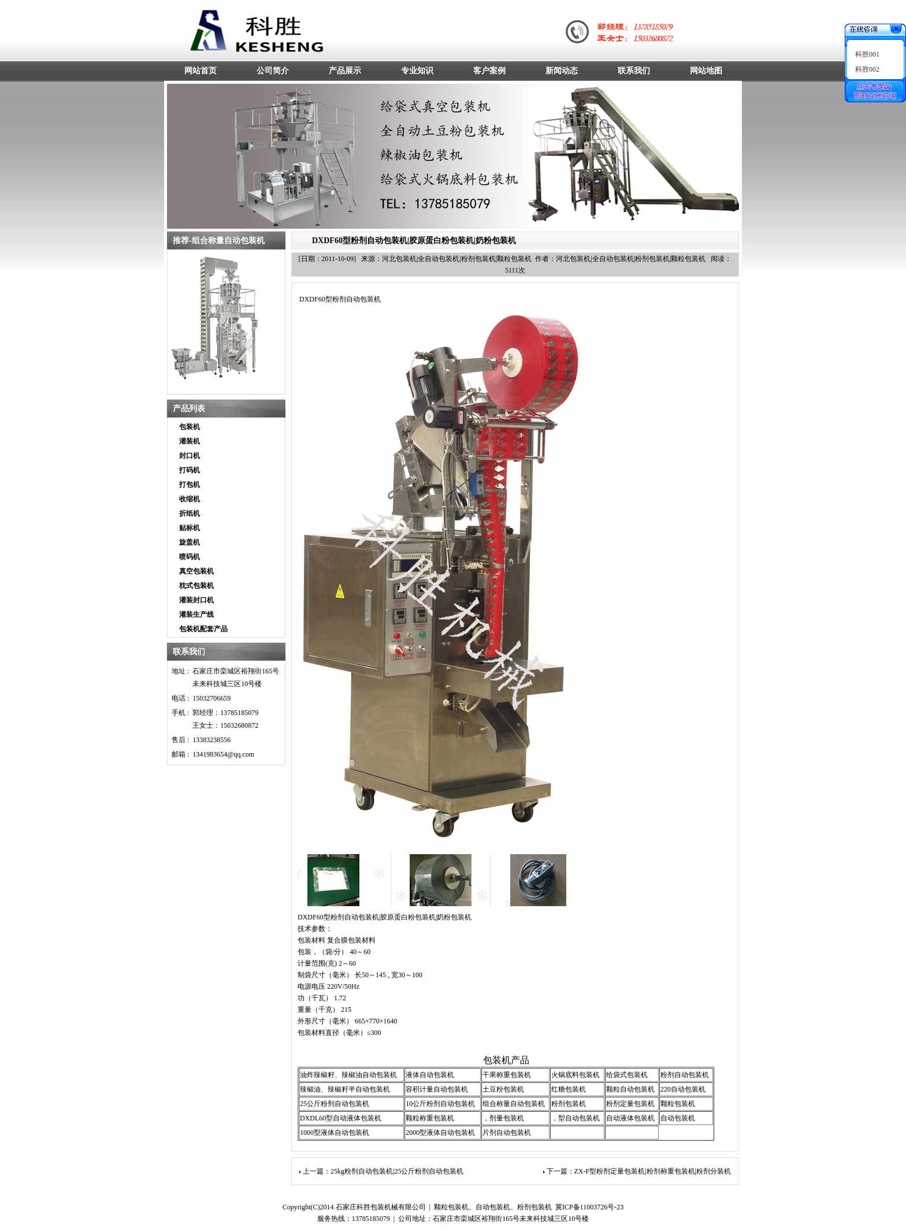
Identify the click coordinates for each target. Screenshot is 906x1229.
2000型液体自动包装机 (440, 1133)
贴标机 (189, 528)
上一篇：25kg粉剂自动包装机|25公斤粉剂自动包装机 (383, 1171)
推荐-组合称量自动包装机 (219, 240)
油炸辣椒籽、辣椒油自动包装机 (348, 1075)
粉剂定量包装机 (630, 1104)
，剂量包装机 (503, 1118)
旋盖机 (189, 542)
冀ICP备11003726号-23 (589, 1207)
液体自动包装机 (430, 1075)
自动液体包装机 (630, 1118)
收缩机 (189, 499)
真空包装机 (196, 571)
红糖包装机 (568, 1089)
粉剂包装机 (568, 1104)
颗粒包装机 (677, 1104)
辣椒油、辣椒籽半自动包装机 (345, 1089)
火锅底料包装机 (575, 1075)
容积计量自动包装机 (437, 1089)
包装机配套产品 (203, 629)
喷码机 (189, 557)
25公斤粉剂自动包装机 (334, 1104)
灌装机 (189, 441)
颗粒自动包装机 (630, 1089)
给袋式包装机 (627, 1075)
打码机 (189, 470)
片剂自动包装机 (506, 1133)
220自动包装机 (683, 1089)
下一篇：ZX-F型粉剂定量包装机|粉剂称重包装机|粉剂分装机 (639, 1171)
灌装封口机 (196, 600)
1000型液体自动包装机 (334, 1133)
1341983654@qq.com (223, 754)
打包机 (189, 485)
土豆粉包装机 (503, 1089)
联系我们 (189, 651)
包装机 (189, 427)
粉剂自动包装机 (684, 1075)
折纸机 (189, 513)
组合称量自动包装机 (513, 1104)
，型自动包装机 (575, 1118)
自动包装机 (677, 1118)
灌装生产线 (196, 614)
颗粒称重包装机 (430, 1118)
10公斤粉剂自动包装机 (440, 1104)
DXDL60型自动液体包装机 (340, 1118)
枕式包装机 (196, 586)
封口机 (189, 456)
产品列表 (189, 408)
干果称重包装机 (506, 1075)
